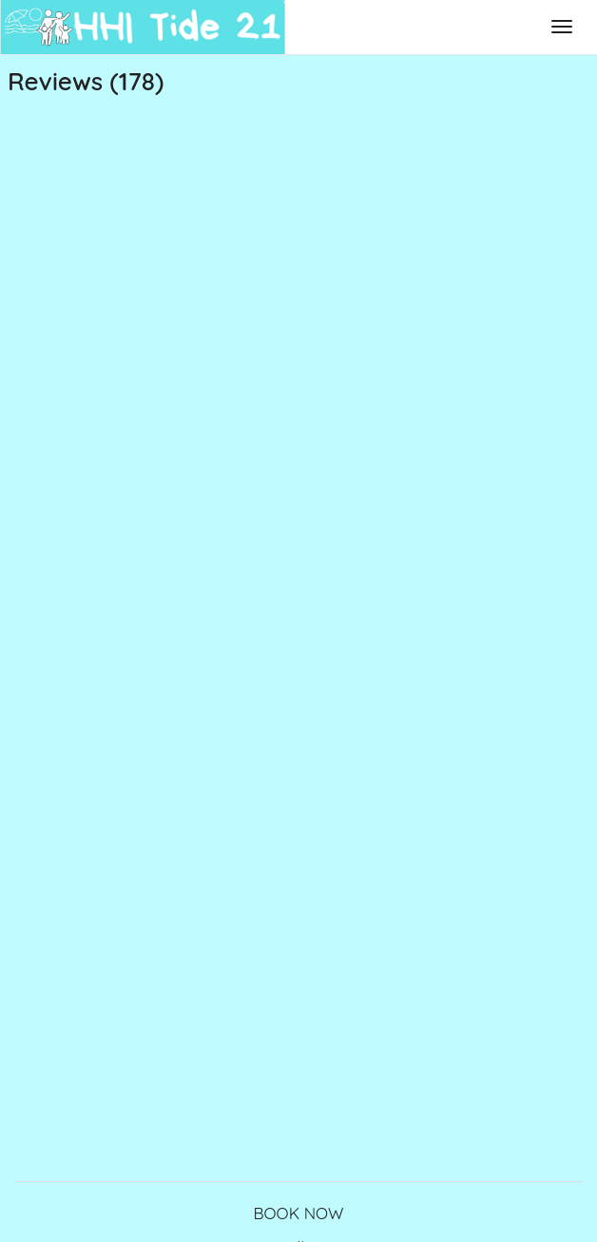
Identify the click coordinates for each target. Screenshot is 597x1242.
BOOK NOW (299, 1213)
